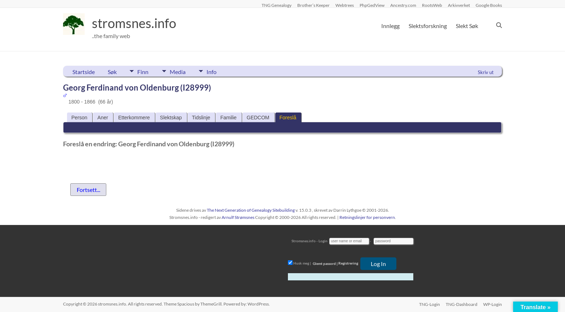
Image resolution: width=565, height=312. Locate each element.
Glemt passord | (325, 263)
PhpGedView (372, 5)
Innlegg (390, 25)
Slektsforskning (428, 25)
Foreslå (288, 117)
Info (213, 71)
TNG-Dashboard (461, 304)
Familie (228, 117)
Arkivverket (459, 5)
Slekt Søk (467, 25)
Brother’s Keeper (313, 5)
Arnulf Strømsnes (238, 217)
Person (79, 117)
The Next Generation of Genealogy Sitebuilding (251, 210)
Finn (142, 71)
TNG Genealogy (277, 5)
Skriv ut (486, 72)
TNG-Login (429, 304)
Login (323, 241)
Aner (102, 117)
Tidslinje (201, 117)
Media (178, 71)
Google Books (489, 5)
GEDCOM (258, 117)
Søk (112, 71)
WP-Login (492, 304)
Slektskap (171, 117)
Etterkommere (134, 117)
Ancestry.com (403, 5)
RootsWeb (432, 5)
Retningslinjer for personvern (367, 217)
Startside (83, 71)
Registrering (348, 263)
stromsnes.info (134, 23)
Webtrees (344, 5)
